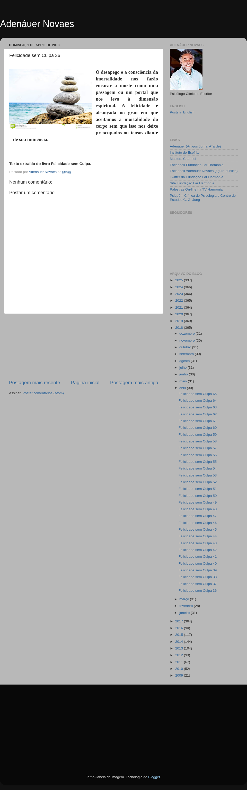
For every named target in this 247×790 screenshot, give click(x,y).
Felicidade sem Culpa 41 (198, 556)
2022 (179, 300)
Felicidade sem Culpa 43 (198, 543)
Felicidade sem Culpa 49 (198, 502)
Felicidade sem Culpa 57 (198, 448)
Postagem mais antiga (134, 382)
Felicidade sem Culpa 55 (198, 462)
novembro (187, 340)
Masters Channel (183, 159)
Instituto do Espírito (185, 152)
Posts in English (182, 112)
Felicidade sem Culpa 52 (198, 482)
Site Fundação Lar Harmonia (192, 183)
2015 (179, 635)
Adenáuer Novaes (37, 24)
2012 (179, 655)
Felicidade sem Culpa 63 (198, 407)
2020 (179, 314)
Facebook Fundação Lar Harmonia (197, 165)
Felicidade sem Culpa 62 (198, 414)
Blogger (154, 777)
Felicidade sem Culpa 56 (198, 455)
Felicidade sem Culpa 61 (198, 421)
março (184, 599)
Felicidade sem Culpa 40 (198, 563)
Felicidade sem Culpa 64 (198, 400)
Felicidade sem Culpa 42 (198, 550)
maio (183, 381)
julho (183, 367)
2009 (179, 675)
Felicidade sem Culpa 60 (198, 428)
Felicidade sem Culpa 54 (198, 468)
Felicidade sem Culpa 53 (198, 475)
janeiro (185, 613)
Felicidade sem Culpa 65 (198, 394)
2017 (179, 621)
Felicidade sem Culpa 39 (198, 570)
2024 (179, 287)
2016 (179, 628)
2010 (179, 669)
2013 (179, 648)
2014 (179, 642)
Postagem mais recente (34, 382)
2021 (179, 307)
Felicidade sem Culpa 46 (198, 523)
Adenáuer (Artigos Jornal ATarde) (195, 146)
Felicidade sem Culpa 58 (198, 441)
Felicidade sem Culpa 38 (198, 577)
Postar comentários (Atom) (43, 393)
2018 (179, 328)
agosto (185, 361)
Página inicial (85, 382)
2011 (179, 662)
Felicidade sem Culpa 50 (198, 496)
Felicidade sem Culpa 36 (198, 590)
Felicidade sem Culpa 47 (198, 516)
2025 (179, 280)
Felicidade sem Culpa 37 (198, 584)
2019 (179, 321)
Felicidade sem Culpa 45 (198, 529)
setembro (187, 354)
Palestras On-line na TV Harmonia (196, 189)
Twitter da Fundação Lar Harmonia (196, 177)
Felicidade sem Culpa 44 (198, 536)
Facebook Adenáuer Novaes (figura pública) (203, 171)
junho (184, 374)
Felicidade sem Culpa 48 (198, 509)
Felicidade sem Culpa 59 (198, 435)
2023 (179, 294)
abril (183, 388)
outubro (185, 347)
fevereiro (186, 606)
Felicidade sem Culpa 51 (198, 489)
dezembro (187, 333)
